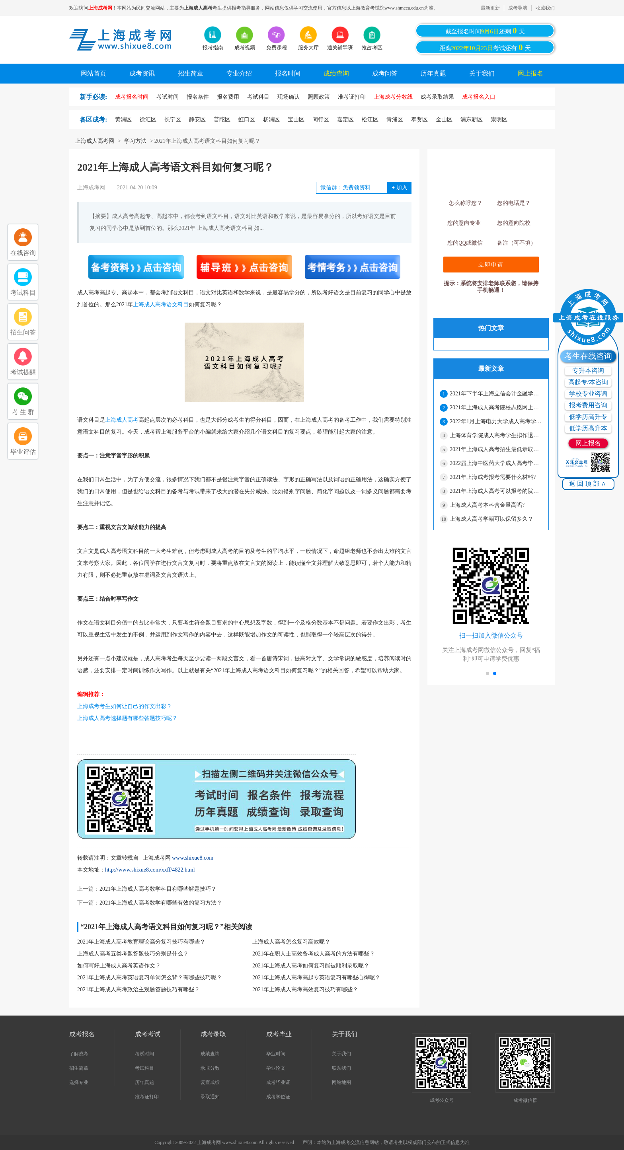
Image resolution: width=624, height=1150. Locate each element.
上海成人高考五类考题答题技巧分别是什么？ (133, 954)
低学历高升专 (588, 416)
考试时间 (144, 1054)
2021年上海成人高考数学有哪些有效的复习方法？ (160, 903)
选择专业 (78, 1082)
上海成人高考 (121, 420)
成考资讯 (142, 73)
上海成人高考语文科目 (161, 304)
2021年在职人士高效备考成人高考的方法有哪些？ (313, 954)
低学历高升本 (588, 428)
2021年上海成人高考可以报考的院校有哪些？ (496, 491)
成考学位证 (278, 1096)
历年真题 (433, 73)
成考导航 (517, 8)
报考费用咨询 (588, 405)
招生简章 (190, 73)
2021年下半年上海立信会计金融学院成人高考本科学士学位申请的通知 (496, 394)
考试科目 (144, 1068)
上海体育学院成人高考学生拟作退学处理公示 (496, 435)
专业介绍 (239, 73)
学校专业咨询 (588, 393)
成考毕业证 (278, 1082)
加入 (399, 188)
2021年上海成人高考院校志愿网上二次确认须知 (496, 408)
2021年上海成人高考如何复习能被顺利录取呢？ (310, 966)
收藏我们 (545, 8)
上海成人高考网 (94, 141)
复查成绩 (210, 1082)
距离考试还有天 (485, 47)
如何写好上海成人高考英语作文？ (119, 966)
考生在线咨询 (588, 356)
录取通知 (210, 1096)
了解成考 (78, 1054)
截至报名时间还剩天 (485, 30)
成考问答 (385, 73)
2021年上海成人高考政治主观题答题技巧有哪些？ (138, 989)
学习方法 (135, 141)
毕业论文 (275, 1068)
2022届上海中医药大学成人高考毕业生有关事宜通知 (496, 463)
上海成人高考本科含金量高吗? (487, 505)
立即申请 (491, 264)
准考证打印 (147, 1096)
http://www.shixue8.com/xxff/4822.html (150, 870)
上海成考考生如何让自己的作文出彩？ (124, 706)
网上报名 (530, 73)
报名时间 (287, 73)
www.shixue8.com (192, 858)
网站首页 (93, 73)
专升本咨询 (588, 370)
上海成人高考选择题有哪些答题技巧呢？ (127, 718)
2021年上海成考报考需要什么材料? (493, 477)
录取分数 (210, 1068)
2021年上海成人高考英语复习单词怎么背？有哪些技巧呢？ (149, 978)
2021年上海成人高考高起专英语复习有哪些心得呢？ (316, 978)
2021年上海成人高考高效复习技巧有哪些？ (305, 989)
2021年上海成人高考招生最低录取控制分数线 (496, 449)
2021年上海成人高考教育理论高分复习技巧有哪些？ (141, 942)
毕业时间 (275, 1054)
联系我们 (341, 1068)
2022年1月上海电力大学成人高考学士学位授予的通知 (496, 421)
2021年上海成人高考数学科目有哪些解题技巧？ (157, 889)
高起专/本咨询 (588, 382)
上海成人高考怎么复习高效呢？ (291, 942)
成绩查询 (336, 73)
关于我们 (482, 73)
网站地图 (341, 1082)
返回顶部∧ (588, 483)
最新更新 (490, 8)
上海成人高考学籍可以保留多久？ (491, 519)
